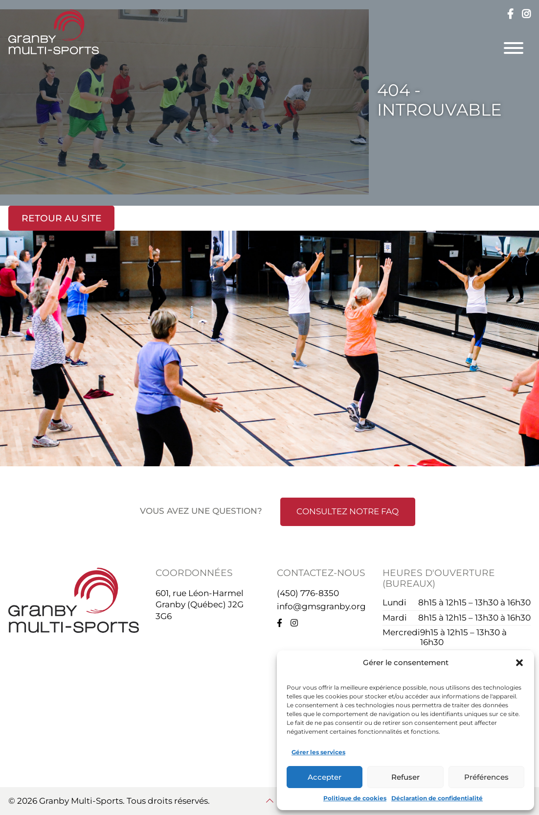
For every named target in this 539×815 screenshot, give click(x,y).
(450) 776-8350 (308, 593)
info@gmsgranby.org (321, 606)
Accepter (324, 777)
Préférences (486, 777)
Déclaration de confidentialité (437, 798)
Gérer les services (318, 752)
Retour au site (62, 218)
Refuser (405, 777)
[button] (519, 663)
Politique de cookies (354, 798)
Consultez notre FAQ (347, 511)
